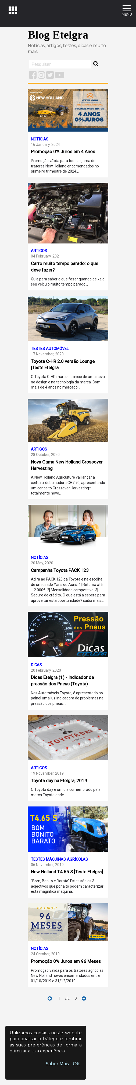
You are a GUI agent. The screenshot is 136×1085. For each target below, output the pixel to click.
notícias (39, 139)
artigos (53, 45)
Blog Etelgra (58, 35)
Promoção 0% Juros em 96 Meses (66, 961)
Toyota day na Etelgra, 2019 (59, 780)
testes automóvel (50, 348)
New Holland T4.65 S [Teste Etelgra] (67, 871)
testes (69, 45)
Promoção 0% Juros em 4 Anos (63, 151)
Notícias (36, 45)
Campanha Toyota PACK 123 (60, 570)
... (77, 171)
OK (76, 1063)
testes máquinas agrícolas (59, 859)
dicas (83, 45)
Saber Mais (57, 1063)
